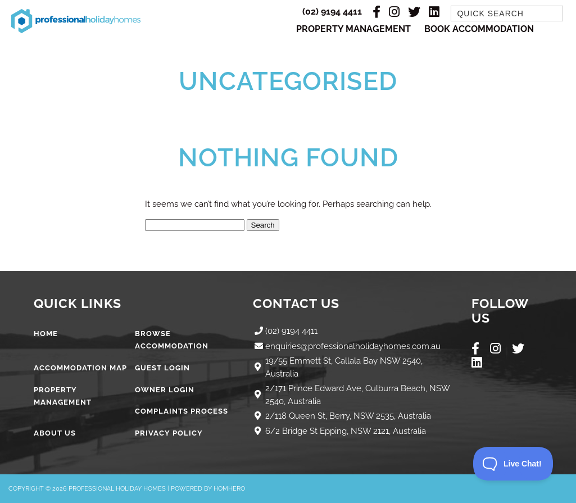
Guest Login (162, 368)
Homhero (229, 488)
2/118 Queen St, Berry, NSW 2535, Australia (348, 416)
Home (46, 333)
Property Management (353, 29)
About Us (55, 433)
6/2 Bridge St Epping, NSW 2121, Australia (345, 431)
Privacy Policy (169, 433)
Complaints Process (181, 411)
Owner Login (164, 390)
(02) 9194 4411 (332, 11)
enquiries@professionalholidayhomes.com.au (353, 346)
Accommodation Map (80, 368)
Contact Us (296, 303)
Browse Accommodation (171, 340)
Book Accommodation (479, 29)
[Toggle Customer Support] (513, 464)
